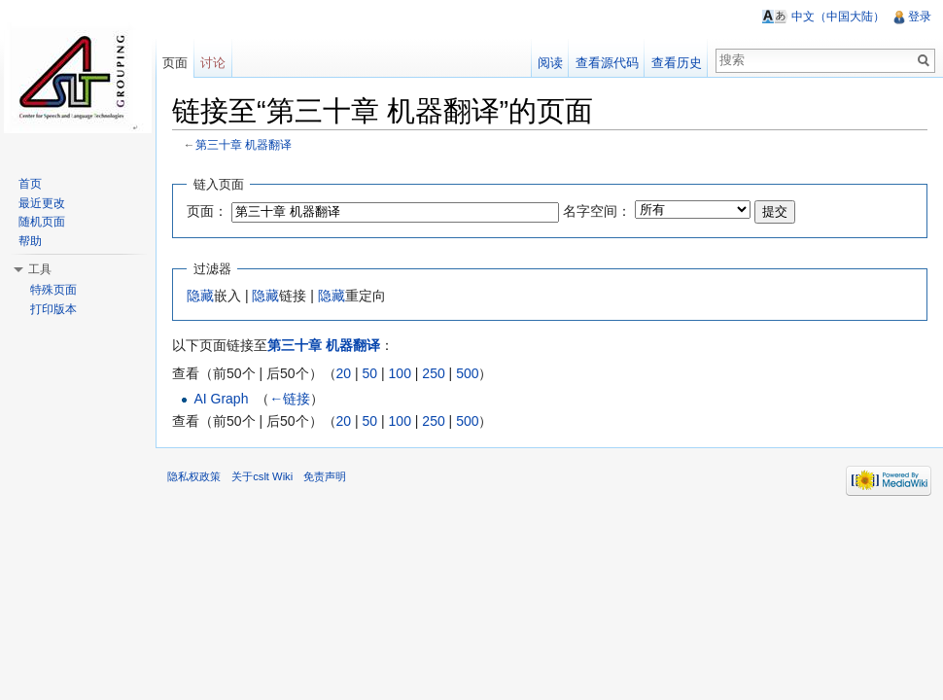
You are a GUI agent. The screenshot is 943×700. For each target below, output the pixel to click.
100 (400, 373)
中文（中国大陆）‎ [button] (838, 16)
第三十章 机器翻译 (243, 144)
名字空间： (597, 211)
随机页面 (41, 221)
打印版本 (53, 309)
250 (433, 373)
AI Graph (220, 398)
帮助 (30, 241)
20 (344, 373)
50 (370, 373)
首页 (30, 184)
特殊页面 (53, 290)
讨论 (213, 62)
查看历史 (676, 62)
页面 (175, 62)
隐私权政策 (194, 476)
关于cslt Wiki (262, 476)
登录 (919, 16)
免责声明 (324, 476)
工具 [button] (40, 269)
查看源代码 (607, 62)
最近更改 (41, 203)
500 (467, 373)
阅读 (550, 62)
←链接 (289, 398)
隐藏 (200, 295)
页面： (207, 211)
